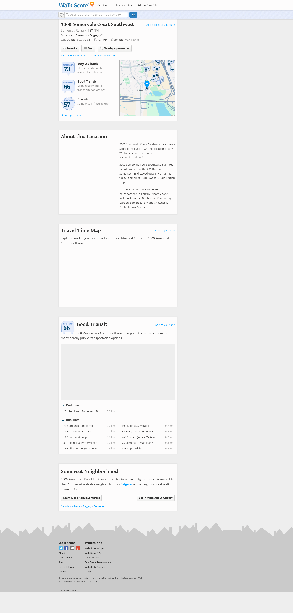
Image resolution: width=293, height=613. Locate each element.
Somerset (100, 506)
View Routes (132, 39)
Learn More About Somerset (81, 498)
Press (61, 562)
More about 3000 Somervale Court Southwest (86, 55)
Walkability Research (95, 567)
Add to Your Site (148, 5)
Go (133, 14)
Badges (89, 571)
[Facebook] (66, 548)
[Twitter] (61, 548)
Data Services (92, 557)
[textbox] (96, 15)
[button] (61, 15)
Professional (94, 543)
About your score (72, 115)
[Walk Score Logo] (76, 4)
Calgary (81, 30)
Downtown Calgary (87, 35)
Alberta (76, 506)
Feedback (64, 571)
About (62, 553)
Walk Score (67, 543)
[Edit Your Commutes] (101, 35)
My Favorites (124, 5)
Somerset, (68, 30)
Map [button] (88, 48)
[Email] (72, 548)
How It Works (65, 557)
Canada (65, 506)
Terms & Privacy (67, 567)
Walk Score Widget (94, 548)
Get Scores (104, 5)
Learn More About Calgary (156, 498)
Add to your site (165, 230)
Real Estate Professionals (98, 562)
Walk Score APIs (93, 553)
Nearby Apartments (114, 48)
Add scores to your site (160, 25)
